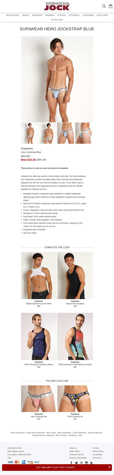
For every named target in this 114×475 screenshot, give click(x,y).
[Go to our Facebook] (71, 463)
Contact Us (96, 458)
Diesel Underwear (95, 433)
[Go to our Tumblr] (91, 463)
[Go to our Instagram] (86, 463)
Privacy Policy (98, 451)
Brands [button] (25, 15)
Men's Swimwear (64, 433)
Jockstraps (72, 435)
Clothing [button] (61, 15)
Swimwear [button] (49, 15)
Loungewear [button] (88, 15)
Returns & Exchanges (78, 458)
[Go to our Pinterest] (81, 463)
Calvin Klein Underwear (35, 433)
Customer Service (76, 455)
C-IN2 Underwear (80, 433)
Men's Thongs (61, 435)
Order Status (74, 451)
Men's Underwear (18, 433)
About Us (73, 448)
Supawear (27, 148)
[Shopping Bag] (111, 6)
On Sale (95, 448)
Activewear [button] (74, 15)
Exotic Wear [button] (102, 15)
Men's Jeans (51, 433)
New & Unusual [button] (12, 15)
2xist (80, 435)
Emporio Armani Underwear (43, 435)
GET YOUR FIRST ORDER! (74, 467)
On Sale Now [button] (57, 20)
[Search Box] (104, 6)
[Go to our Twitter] (76, 463)
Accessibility (97, 455)
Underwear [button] (37, 15)
